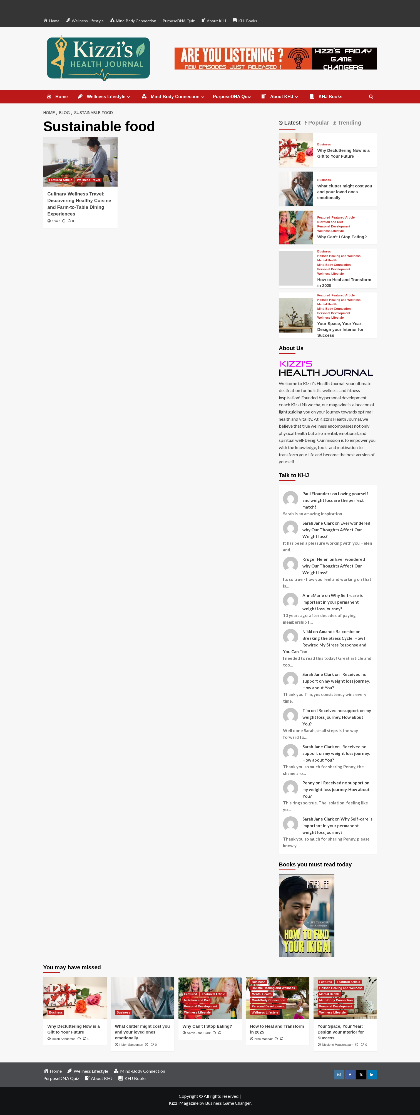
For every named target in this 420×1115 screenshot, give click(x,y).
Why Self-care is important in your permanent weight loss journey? (332, 602)
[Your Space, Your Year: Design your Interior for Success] (296, 314)
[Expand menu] (128, 97)
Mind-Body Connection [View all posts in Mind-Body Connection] (334, 264)
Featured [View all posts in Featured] (323, 217)
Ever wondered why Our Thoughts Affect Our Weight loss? (336, 530)
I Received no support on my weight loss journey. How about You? (336, 681)
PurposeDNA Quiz (179, 20)
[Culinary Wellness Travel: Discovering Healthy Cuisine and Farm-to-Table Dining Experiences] (80, 162)
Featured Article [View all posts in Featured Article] (60, 180)
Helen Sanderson (64, 1038)
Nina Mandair (264, 1038)
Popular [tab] (318, 123)
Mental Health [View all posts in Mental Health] (327, 260)
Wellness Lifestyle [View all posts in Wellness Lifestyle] (330, 230)
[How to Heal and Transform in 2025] (296, 267)
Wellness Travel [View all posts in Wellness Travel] (88, 180)
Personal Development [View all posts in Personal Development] (333, 226)
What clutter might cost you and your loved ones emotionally (344, 192)
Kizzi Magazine (183, 1103)
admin (56, 221)
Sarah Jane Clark (199, 1033)
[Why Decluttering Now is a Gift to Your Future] (296, 149)
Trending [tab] (348, 123)
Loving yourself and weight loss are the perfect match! (335, 500)
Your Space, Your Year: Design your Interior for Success (340, 329)
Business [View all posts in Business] (324, 144)
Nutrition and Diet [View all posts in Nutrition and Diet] (330, 222)
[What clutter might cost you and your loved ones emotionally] (296, 188)
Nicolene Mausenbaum (338, 1044)
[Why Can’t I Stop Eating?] (296, 226)
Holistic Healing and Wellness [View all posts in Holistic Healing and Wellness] (339, 255)
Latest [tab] (291, 123)
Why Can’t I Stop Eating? (342, 236)
